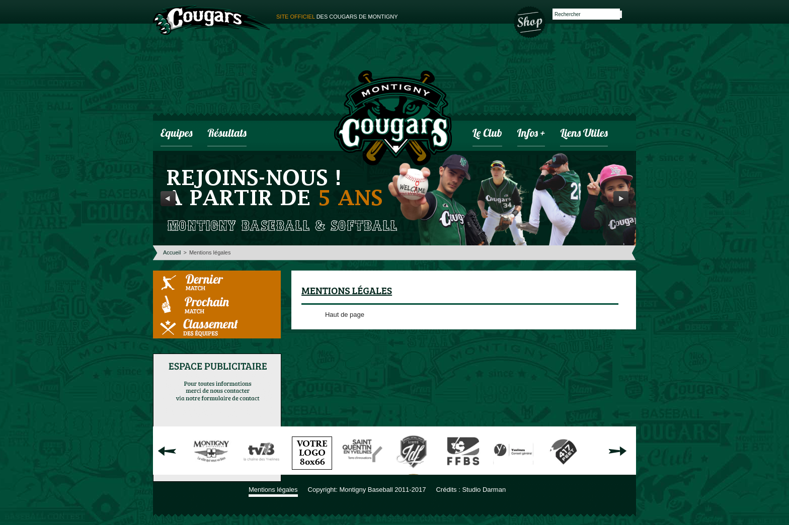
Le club (487, 134)
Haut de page (344, 314)
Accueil (172, 252)
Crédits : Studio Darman (471, 489)
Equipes (176, 134)
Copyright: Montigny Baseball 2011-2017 (367, 489)
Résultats (226, 134)
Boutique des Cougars (530, 21)
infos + (531, 134)
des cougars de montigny (337, 17)
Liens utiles (583, 134)
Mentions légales (273, 489)
